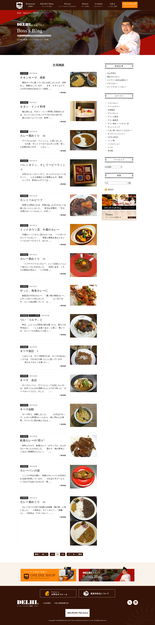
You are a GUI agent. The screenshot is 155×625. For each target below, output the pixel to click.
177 (69, 554)
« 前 (42, 554)
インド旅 (111, 140)
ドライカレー (113, 103)
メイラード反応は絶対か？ (117, 80)
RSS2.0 (109, 189)
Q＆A (112, 5)
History (85, 5)
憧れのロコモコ (113, 77)
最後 (80, 554)
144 (52, 554)
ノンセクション (114, 144)
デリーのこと (113, 113)
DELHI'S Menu (47, 5)
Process (67, 5)
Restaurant (30, 5)
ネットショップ (114, 127)
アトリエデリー (114, 106)
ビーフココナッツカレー (117, 87)
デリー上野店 (113, 117)
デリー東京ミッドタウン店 (118, 124)
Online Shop (130, 5)
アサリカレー (112, 83)
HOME (19, 13)
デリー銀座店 (113, 120)
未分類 (110, 151)
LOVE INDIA (113, 137)
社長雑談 (111, 110)
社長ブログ (27, 13)
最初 (37, 554)
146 (62, 554)
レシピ (110, 147)
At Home (98, 5)
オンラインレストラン (116, 134)
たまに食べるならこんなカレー (120, 130)
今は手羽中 (111, 73)
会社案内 (47, 603)
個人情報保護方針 (61, 603)
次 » (74, 554)
